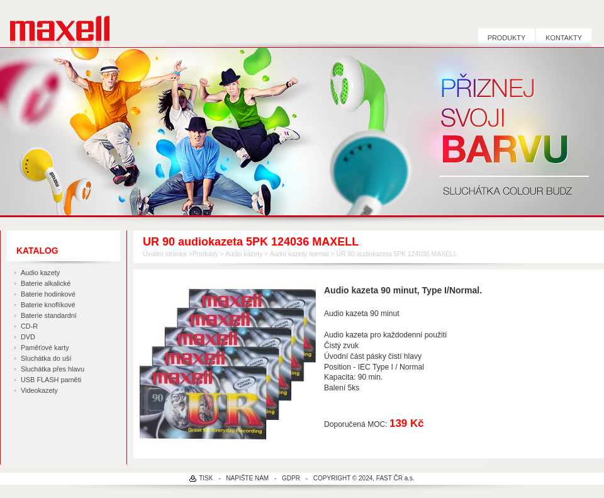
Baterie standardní (49, 315)
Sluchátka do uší (46, 358)
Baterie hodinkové (48, 294)
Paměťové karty (45, 347)
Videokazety (39, 390)
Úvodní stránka (165, 254)
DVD (28, 337)
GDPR (291, 478)
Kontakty (563, 38)
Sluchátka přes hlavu (52, 369)
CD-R (29, 326)
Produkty (506, 38)
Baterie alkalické (45, 283)
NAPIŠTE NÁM (247, 478)
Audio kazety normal (299, 254)
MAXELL (55, 23)
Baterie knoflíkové (48, 304)
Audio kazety (40, 272)
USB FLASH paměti (51, 379)
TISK (206, 478)
